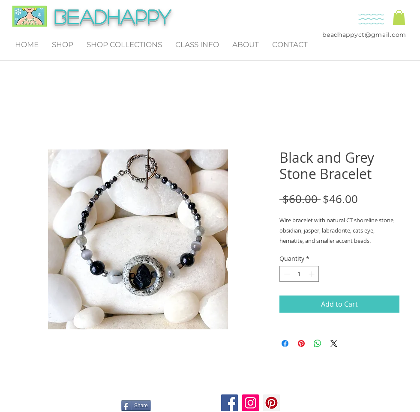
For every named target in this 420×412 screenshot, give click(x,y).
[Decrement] (286, 273)
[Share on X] (334, 343)
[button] (399, 17)
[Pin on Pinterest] (301, 343)
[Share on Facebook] (285, 343)
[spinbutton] (299, 273)
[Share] (136, 405)
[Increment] (312, 273)
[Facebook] (229, 402)
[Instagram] (250, 402)
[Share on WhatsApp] (317, 343)
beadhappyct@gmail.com (364, 35)
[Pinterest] (271, 402)
